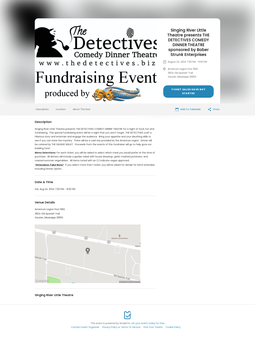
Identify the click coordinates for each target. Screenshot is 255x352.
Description (42, 109)
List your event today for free (147, 323)
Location (61, 109)
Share (214, 109)
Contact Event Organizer (85, 327)
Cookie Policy (173, 327)
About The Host (81, 109)
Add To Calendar (188, 109)
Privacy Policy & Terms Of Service (121, 327)
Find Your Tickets (153, 327)
